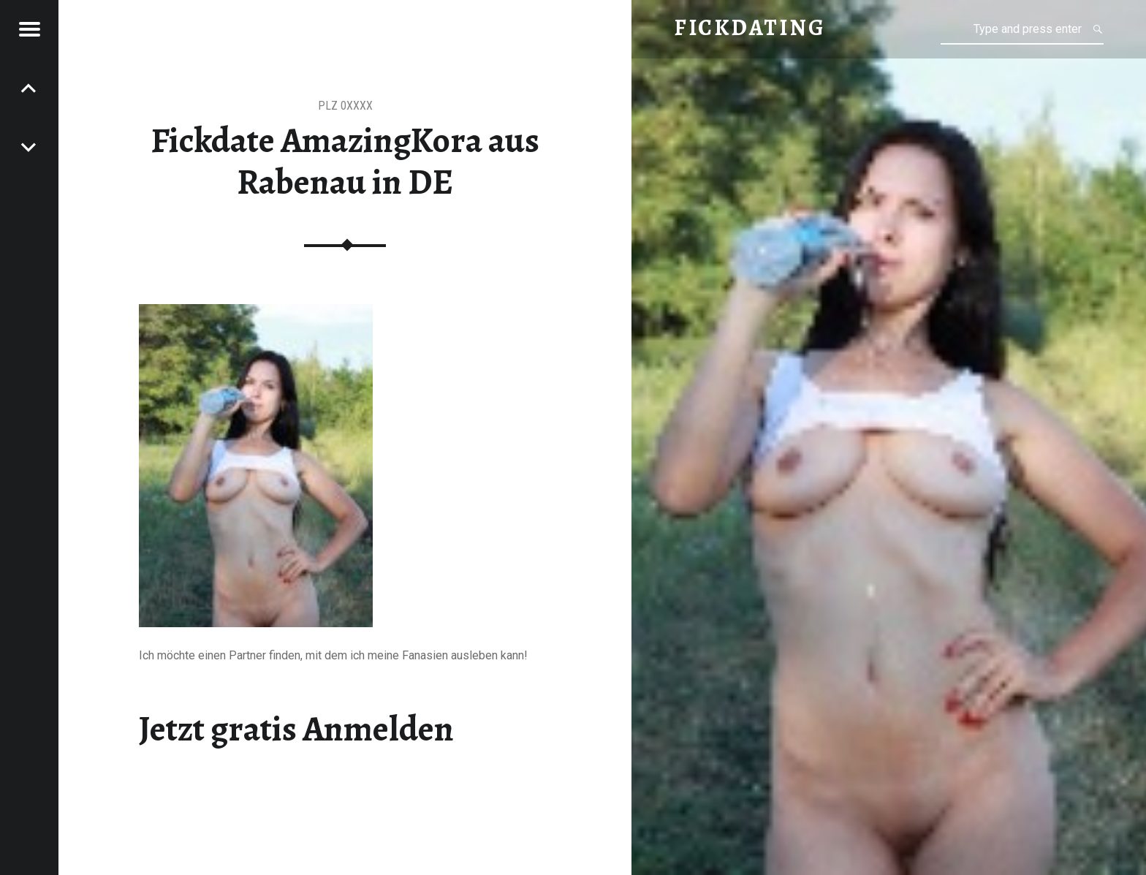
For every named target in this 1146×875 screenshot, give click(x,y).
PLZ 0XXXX (345, 106)
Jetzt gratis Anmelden (296, 729)
